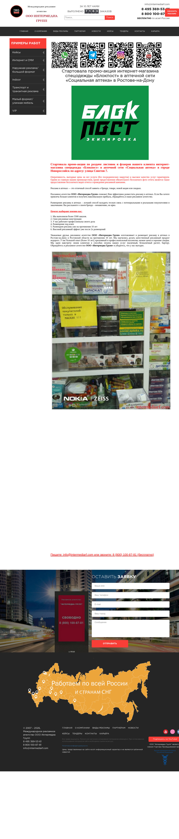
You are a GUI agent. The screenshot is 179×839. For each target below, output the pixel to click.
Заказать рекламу (172, 13)
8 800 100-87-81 (156, 14)
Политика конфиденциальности (75, 746)
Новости (96, 31)
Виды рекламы (60, 31)
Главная (24, 31)
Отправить (110, 644)
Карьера (155, 31)
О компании (41, 31)
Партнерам (79, 31)
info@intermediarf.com (157, 4)
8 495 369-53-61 (156, 9)
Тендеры (124, 31)
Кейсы (110, 31)
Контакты (140, 31)
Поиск (109, 18)
